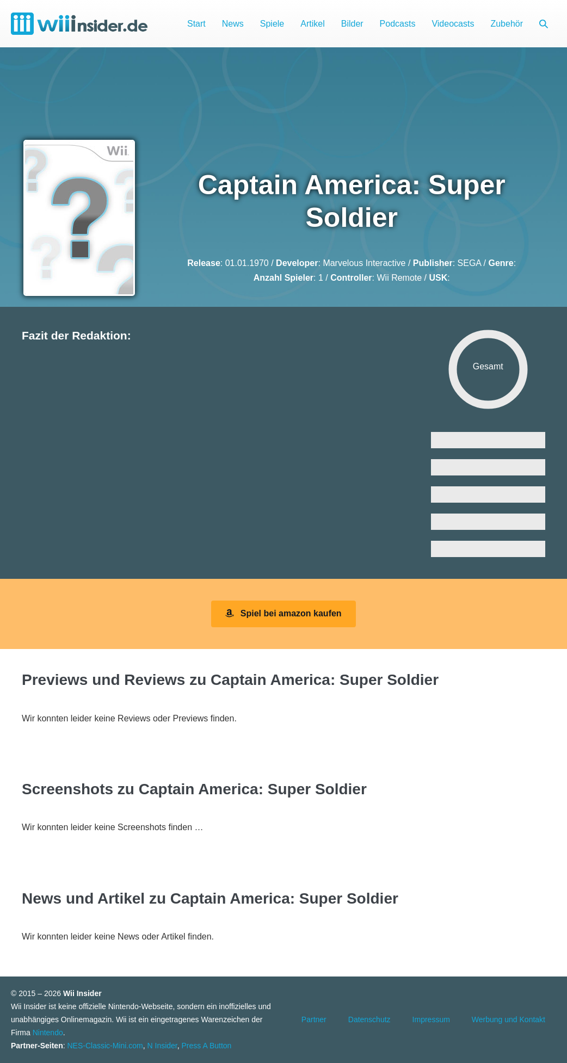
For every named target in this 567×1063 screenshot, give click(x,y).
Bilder (352, 23)
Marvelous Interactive (364, 263)
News (233, 23)
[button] (543, 23)
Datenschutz (369, 1019)
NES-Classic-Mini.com (105, 1045)
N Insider (162, 1045)
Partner (313, 1019)
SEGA (470, 263)
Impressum (431, 1019)
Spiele (272, 23)
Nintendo (48, 1032)
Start (196, 23)
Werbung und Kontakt (508, 1019)
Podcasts (398, 23)
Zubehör (506, 23)
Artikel (312, 23)
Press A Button (207, 1045)
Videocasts (453, 23)
